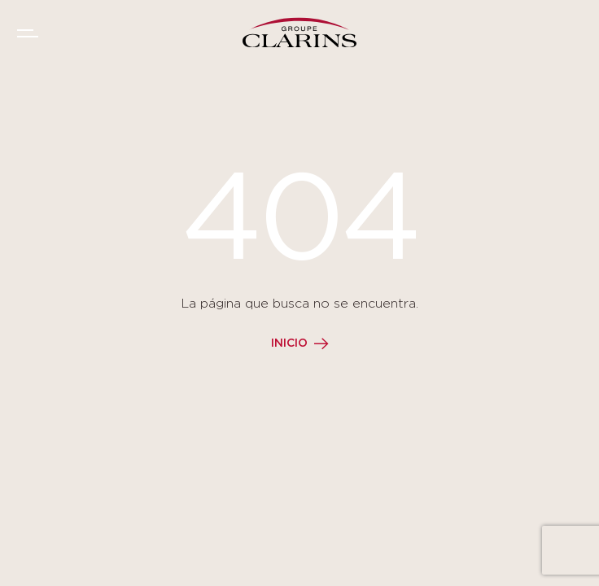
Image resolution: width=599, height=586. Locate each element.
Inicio (289, 343)
